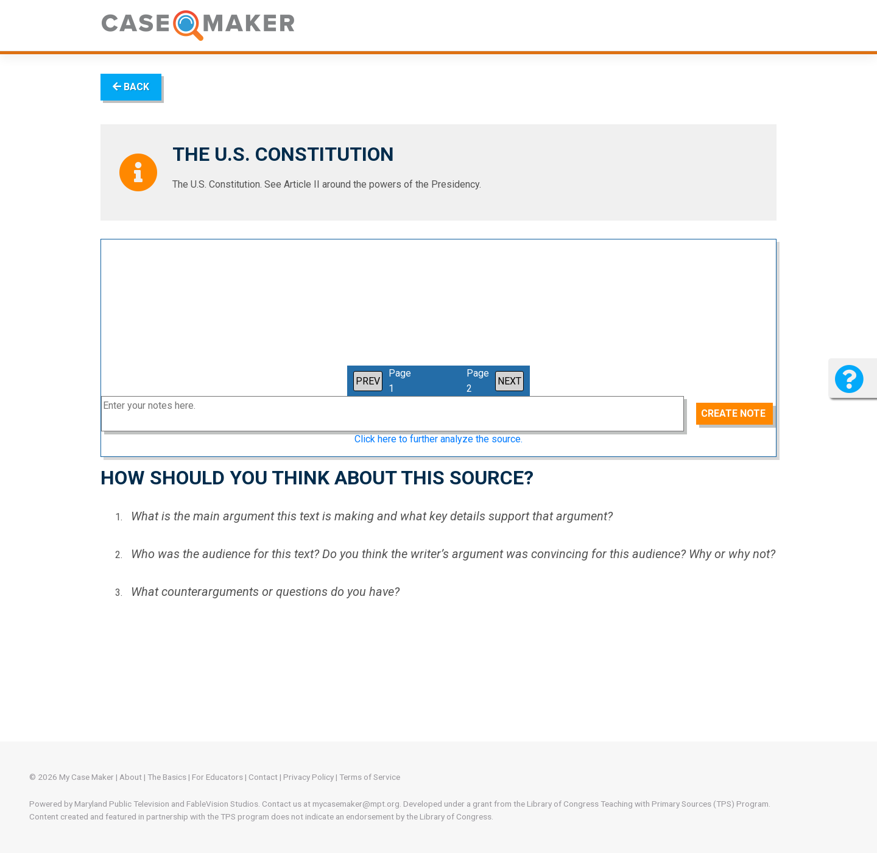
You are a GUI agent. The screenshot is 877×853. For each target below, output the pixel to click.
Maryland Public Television (121, 804)
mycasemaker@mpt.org (356, 804)
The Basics (166, 777)
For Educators (217, 777)
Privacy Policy (308, 777)
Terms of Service (369, 777)
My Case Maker (86, 777)
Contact (263, 777)
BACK (131, 87)
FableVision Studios (222, 804)
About (130, 777)
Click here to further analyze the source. (438, 439)
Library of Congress (563, 804)
